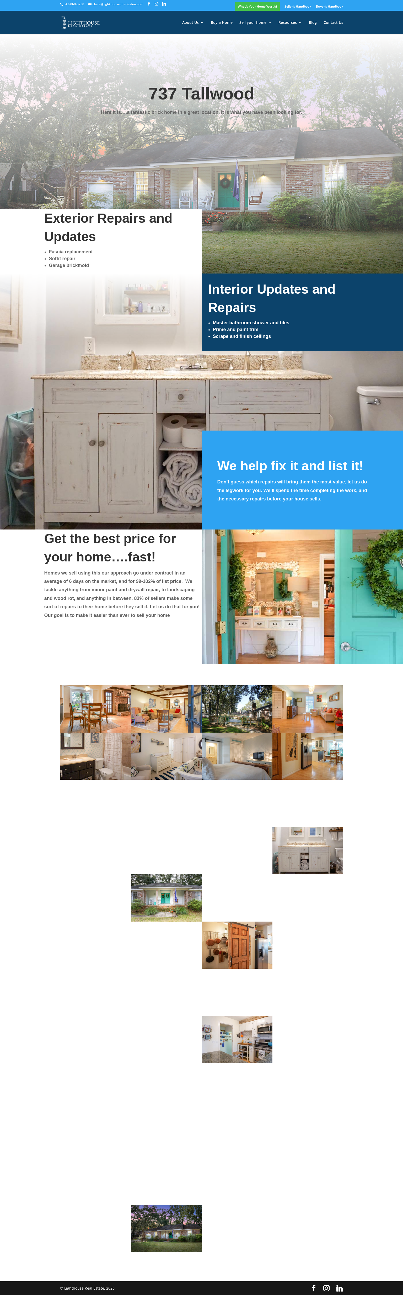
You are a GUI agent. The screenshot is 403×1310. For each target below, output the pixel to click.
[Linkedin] (164, 4)
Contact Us (333, 23)
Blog (313, 23)
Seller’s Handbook (297, 7)
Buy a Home (222, 23)
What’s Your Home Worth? (257, 6)
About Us (190, 23)
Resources (287, 23)
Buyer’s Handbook (329, 7)
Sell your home (252, 23)
